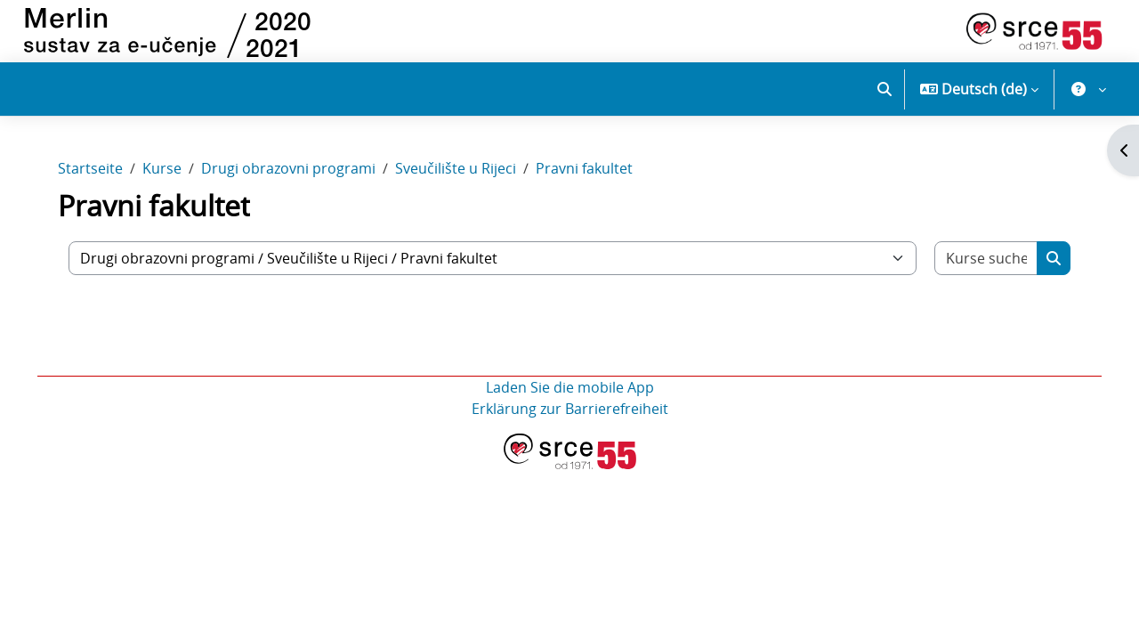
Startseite (95, 176)
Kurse (167, 176)
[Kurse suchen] (982, 266)
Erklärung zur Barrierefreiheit (570, 416)
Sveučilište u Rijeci (460, 176)
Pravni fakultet (589, 176)
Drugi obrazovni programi (293, 176)
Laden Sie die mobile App (570, 395)
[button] (884, 89)
